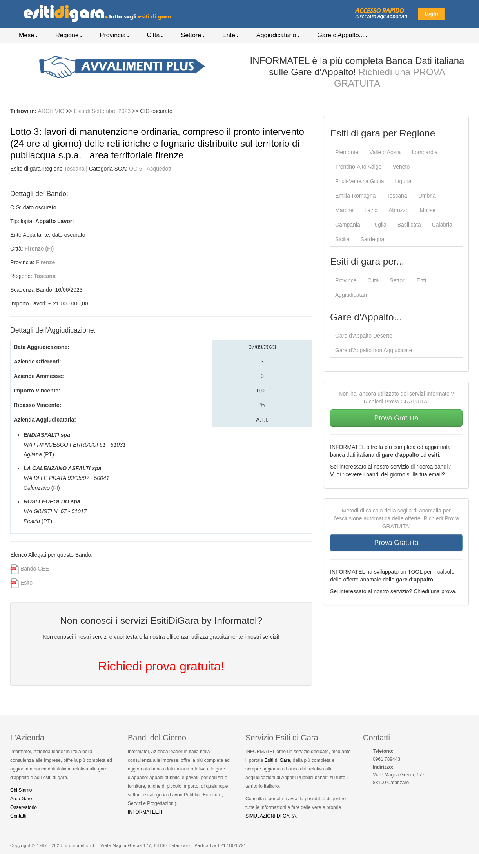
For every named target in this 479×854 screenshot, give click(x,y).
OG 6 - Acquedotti (150, 168)
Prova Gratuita (396, 418)
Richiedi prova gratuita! (161, 666)
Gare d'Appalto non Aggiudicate (373, 350)
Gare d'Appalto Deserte (363, 336)
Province (345, 280)
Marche (344, 210)
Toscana (74, 168)
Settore (193, 35)
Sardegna (373, 239)
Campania (347, 225)
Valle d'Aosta (385, 152)
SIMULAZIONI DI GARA (270, 816)
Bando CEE (34, 568)
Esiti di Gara (277, 760)
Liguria (403, 181)
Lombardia (424, 152)
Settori (397, 280)
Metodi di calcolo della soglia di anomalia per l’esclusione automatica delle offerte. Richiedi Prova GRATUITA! (396, 518)
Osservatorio (23, 807)
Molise (427, 210)
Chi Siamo (21, 790)
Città (155, 35)
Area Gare (21, 798)
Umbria (427, 196)
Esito (26, 583)
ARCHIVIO (51, 111)
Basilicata (409, 225)
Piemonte (346, 152)
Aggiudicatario (278, 35)
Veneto (401, 167)
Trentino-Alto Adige (358, 167)
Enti (421, 280)
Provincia (115, 35)
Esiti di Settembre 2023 (103, 111)
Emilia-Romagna (355, 196)
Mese (28, 35)
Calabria (442, 225)
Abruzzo (398, 210)
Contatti (18, 816)
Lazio (371, 210)
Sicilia (342, 239)
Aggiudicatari (351, 295)
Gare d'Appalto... (342, 35)
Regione (69, 35)
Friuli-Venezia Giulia (359, 181)
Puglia (378, 225)
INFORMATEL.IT (145, 812)
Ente (230, 35)
